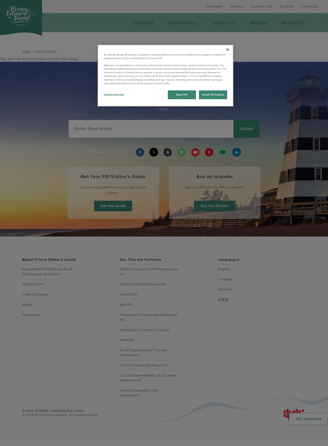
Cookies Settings (114, 94)
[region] (165, 75)
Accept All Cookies (213, 94)
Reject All (182, 94)
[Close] (227, 49)
